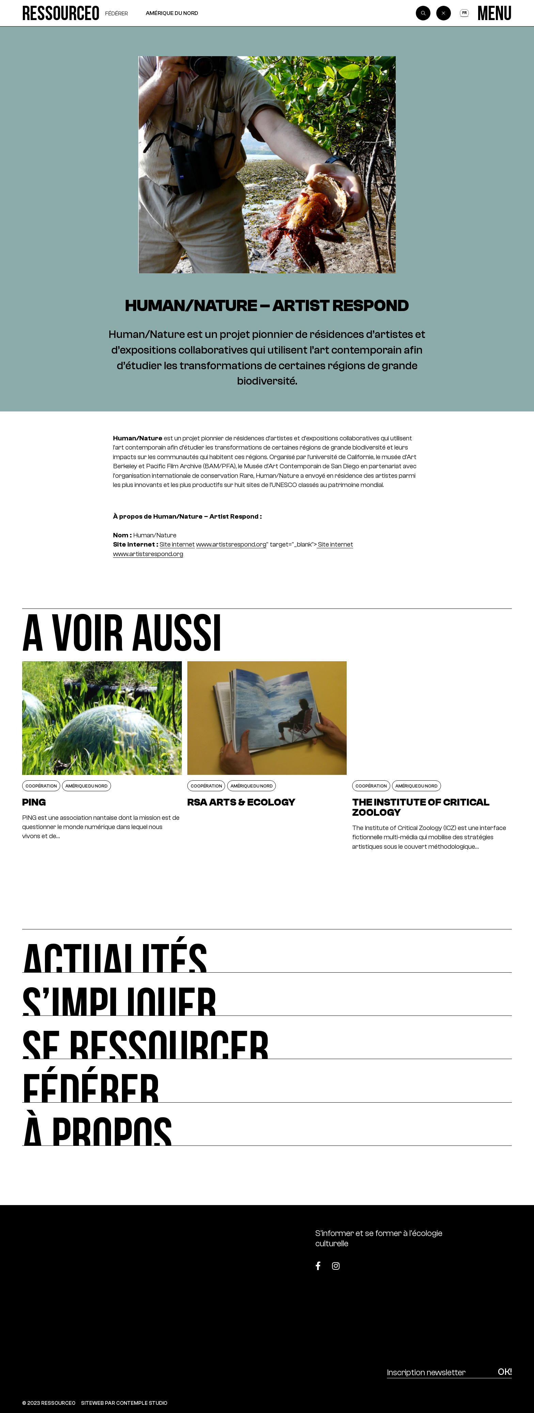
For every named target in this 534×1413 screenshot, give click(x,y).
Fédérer (116, 13)
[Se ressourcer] (267, 1037)
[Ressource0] (60, 13)
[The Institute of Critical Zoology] (432, 756)
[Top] (477, 1262)
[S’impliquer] (267, 994)
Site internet (177, 544)
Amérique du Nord (172, 13)
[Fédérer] (267, 1080)
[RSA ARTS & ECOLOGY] (267, 756)
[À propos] (267, 1124)
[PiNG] (102, 756)
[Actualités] (267, 950)
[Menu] (494, 13)
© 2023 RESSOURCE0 (48, 1403)
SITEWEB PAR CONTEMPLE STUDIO (124, 1403)
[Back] (443, 13)
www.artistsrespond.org (231, 544)
